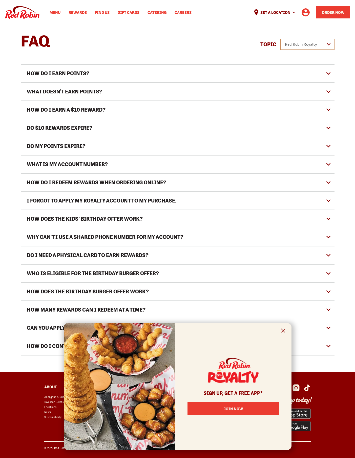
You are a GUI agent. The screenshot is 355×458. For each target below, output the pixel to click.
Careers (183, 12)
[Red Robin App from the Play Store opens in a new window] (293, 426)
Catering (157, 12)
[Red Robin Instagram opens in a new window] (296, 387)
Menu (55, 12)
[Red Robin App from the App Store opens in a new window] (293, 414)
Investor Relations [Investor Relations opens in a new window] (56, 402)
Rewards (78, 12)
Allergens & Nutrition (57, 397)
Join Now (233, 408)
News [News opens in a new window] (47, 412)
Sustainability (52, 417)
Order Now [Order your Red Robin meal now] (333, 12)
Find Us (102, 12)
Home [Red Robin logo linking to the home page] (22, 12)
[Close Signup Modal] (283, 331)
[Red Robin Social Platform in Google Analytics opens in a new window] (307, 387)
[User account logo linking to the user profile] (305, 12)
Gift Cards (128, 12)
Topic (268, 44)
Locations (50, 407)
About (50, 386)
